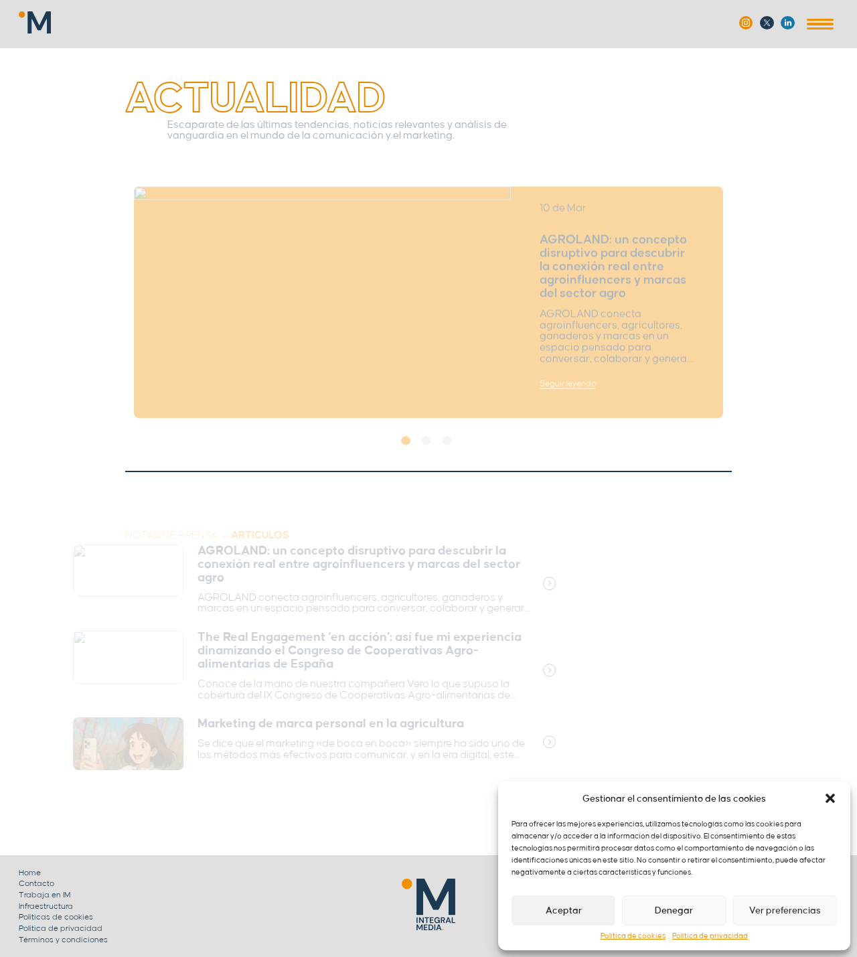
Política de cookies (633, 936)
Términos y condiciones (63, 940)
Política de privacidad (710, 936)
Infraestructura (46, 906)
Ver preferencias (785, 910)
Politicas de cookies (56, 917)
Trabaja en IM (45, 895)
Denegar (674, 910)
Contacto (36, 883)
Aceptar (564, 910)
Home (30, 873)
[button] (830, 798)
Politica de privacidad (60, 928)
